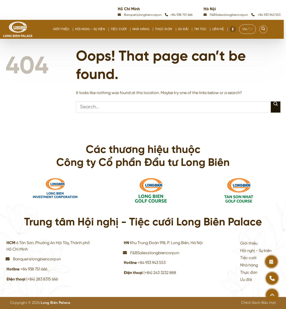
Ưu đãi (183, 29)
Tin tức (200, 29)
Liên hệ (218, 29)
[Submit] (275, 107)
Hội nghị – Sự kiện (90, 29)
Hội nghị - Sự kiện (255, 251)
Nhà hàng (140, 29)
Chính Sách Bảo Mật (258, 303)
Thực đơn (163, 29)
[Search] (263, 29)
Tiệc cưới (119, 29)
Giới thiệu (61, 29)
